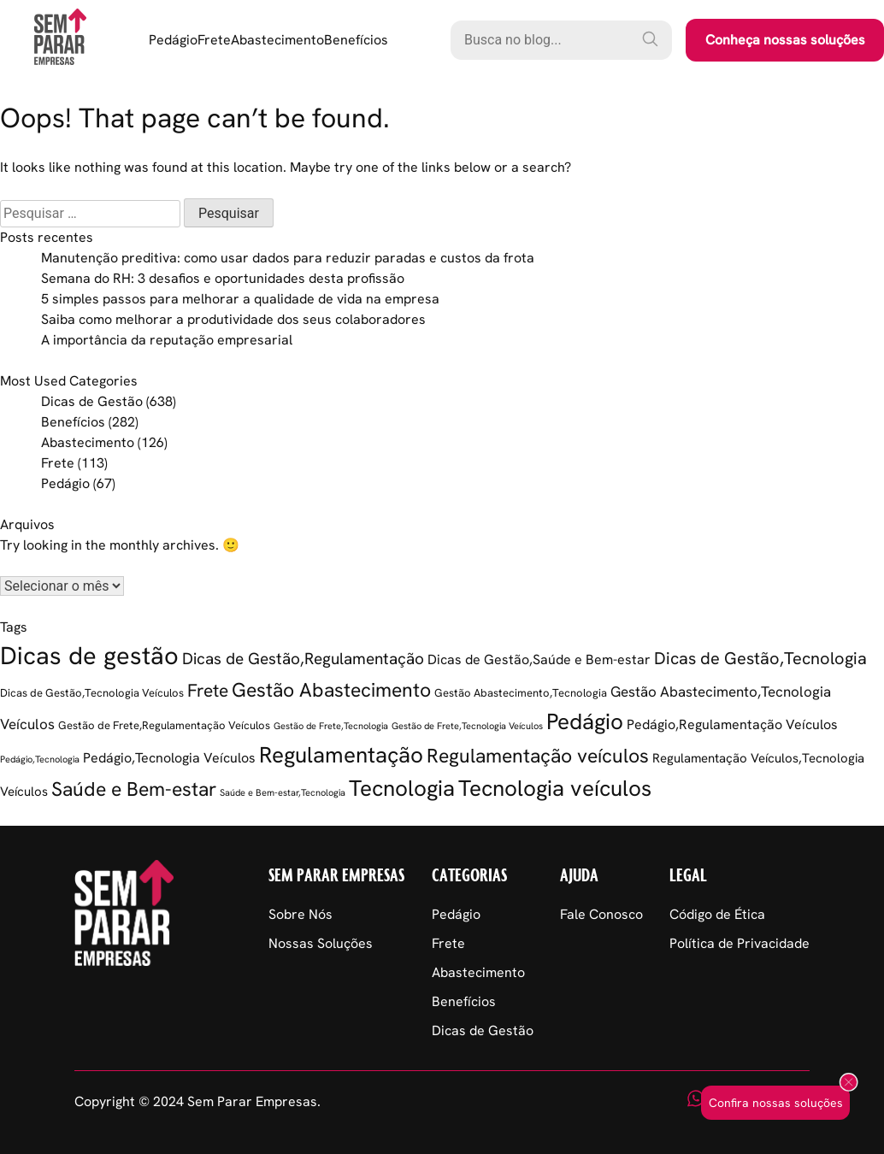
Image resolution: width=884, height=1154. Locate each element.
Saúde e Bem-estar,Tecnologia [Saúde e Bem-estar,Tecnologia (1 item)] (282, 792)
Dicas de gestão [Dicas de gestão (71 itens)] (89, 655)
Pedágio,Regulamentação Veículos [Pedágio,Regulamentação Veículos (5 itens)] (732, 724)
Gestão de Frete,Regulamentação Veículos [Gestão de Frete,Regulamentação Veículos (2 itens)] (164, 725)
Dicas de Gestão (92, 401)
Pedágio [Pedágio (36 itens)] (584, 721)
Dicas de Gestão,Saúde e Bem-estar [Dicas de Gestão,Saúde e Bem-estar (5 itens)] (539, 659)
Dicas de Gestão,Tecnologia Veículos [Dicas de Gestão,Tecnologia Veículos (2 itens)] (92, 693)
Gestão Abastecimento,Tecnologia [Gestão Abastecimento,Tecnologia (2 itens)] (520, 693)
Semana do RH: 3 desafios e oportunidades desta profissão (222, 278)
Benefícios (356, 40)
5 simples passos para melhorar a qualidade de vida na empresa (240, 299)
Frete (214, 40)
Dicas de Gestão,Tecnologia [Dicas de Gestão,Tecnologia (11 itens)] (760, 658)
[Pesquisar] (649, 38)
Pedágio (173, 40)
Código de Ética (717, 914)
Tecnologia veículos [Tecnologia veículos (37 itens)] (554, 788)
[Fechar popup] (848, 1083)
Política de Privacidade (739, 943)
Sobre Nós (300, 914)
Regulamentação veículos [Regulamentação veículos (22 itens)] (538, 755)
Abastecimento (277, 40)
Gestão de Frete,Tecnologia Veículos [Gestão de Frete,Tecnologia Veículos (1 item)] (467, 726)
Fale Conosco (601, 914)
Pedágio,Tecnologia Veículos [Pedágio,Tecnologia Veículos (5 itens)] (169, 758)
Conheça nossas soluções (785, 40)
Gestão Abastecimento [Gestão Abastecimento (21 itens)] (331, 690)
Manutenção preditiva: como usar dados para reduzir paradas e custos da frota (287, 258)
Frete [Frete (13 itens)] (207, 690)
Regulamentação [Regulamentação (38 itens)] (341, 754)
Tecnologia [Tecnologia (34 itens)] (402, 788)
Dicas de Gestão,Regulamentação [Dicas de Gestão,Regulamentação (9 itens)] (303, 658)
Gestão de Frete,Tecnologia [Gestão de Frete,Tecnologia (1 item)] (331, 726)
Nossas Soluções (320, 943)
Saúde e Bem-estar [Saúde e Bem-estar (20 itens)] (133, 789)
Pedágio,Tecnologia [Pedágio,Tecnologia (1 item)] (40, 759)
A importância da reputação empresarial (166, 340)
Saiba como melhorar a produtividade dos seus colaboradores (233, 319)
